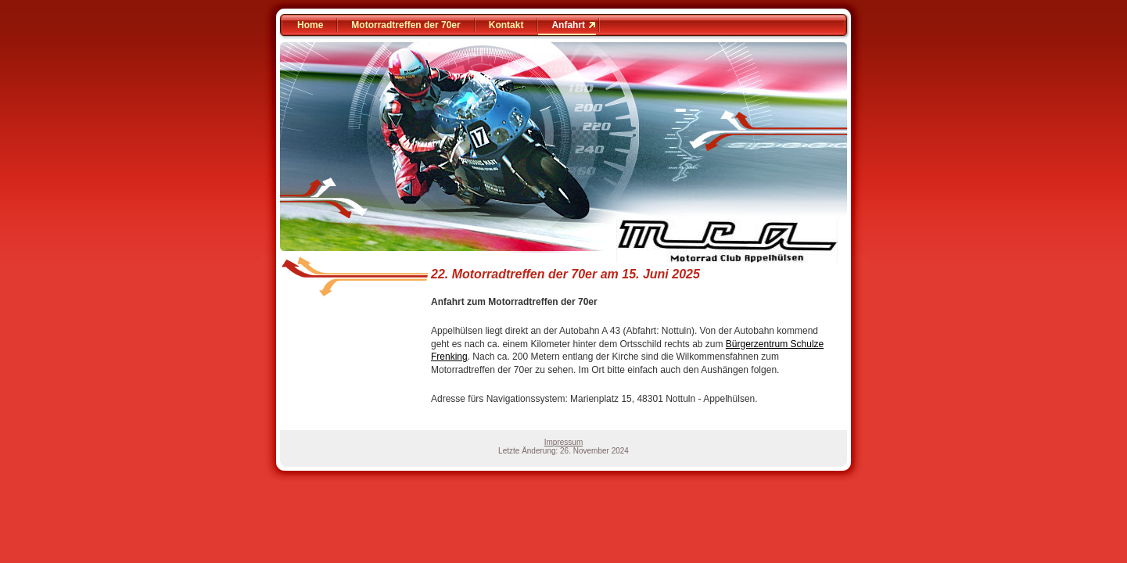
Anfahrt (568, 25)
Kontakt (506, 25)
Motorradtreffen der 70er (405, 25)
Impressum (563, 442)
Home (310, 25)
